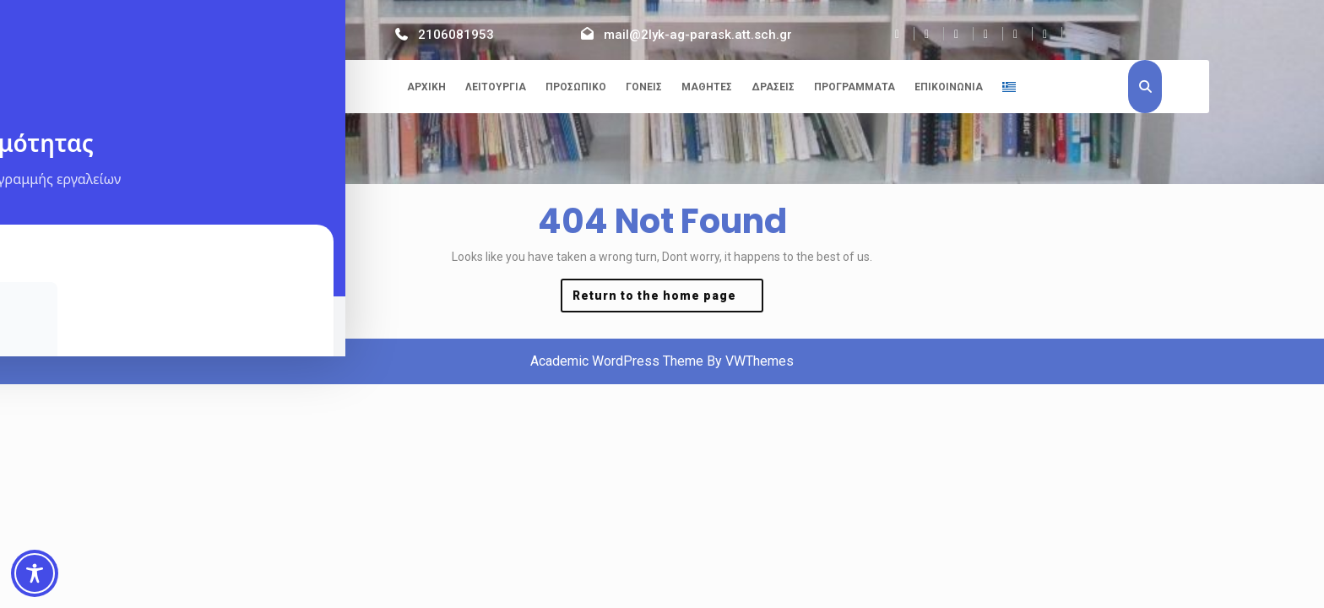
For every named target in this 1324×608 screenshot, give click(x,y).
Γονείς (644, 87)
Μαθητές (706, 87)
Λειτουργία (495, 87)
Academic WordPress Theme (616, 361)
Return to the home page (667, 299)
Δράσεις (773, 87)
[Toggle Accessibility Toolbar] (35, 573)
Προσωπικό (575, 87)
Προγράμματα (854, 87)
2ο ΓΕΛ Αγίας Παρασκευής (226, 89)
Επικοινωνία (948, 87)
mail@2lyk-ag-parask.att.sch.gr (698, 34)
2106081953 (456, 34)
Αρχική (426, 87)
